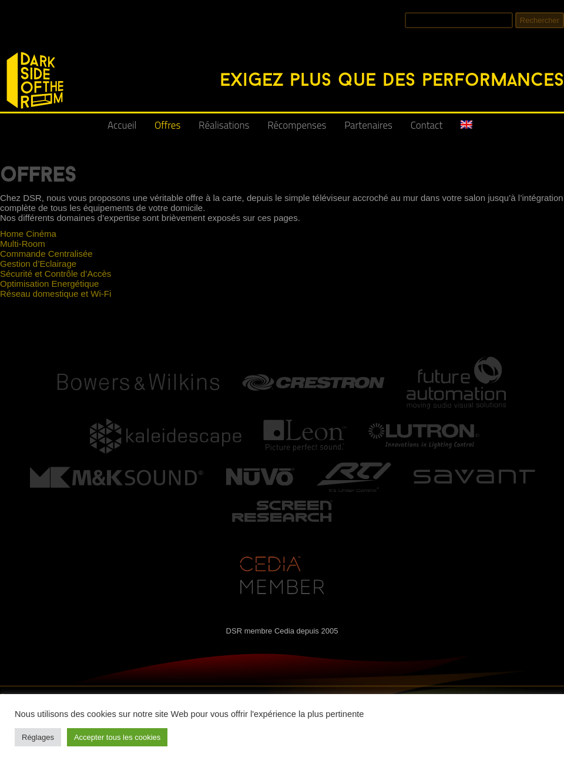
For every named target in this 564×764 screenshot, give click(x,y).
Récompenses (296, 125)
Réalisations (224, 125)
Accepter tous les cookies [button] (117, 737)
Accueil (122, 125)
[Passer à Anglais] (466, 130)
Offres (167, 125)
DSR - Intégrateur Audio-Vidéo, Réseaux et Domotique (7, 45)
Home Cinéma (28, 234)
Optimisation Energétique (49, 284)
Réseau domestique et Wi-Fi (55, 294)
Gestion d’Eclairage (38, 264)
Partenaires (368, 125)
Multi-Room (22, 244)
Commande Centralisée (46, 254)
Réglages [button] (38, 737)
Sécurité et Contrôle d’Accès (55, 274)
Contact (427, 125)
